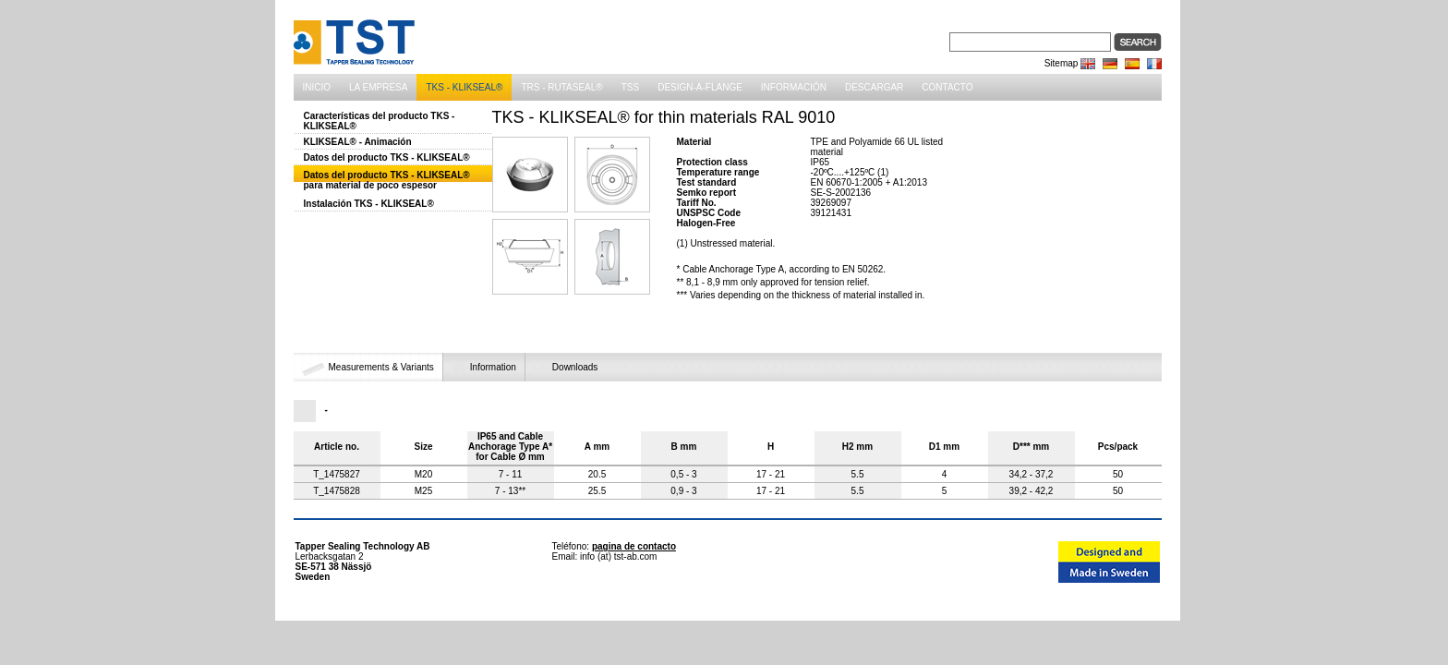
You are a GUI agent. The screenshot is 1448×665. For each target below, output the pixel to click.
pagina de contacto (634, 546)
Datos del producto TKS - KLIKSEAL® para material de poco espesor (387, 180)
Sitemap (1061, 63)
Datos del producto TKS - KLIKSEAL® (387, 157)
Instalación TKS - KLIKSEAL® (369, 204)
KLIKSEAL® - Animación (358, 142)
